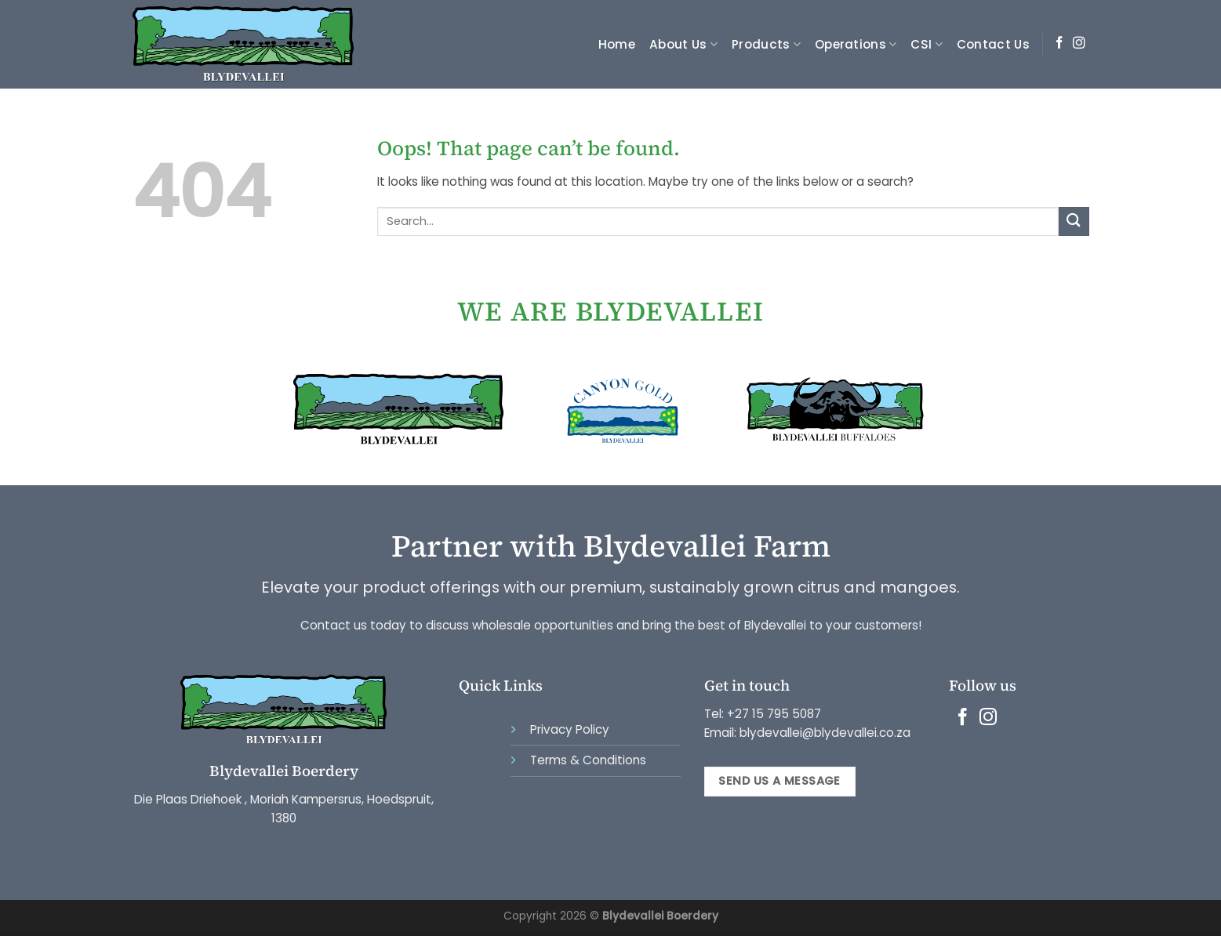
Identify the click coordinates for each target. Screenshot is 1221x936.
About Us (683, 44)
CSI (926, 44)
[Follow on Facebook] (1059, 43)
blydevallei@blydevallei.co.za (823, 732)
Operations (856, 44)
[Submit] (1073, 221)
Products (766, 44)
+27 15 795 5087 (774, 714)
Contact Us (993, 44)
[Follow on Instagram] (1079, 43)
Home (616, 44)
